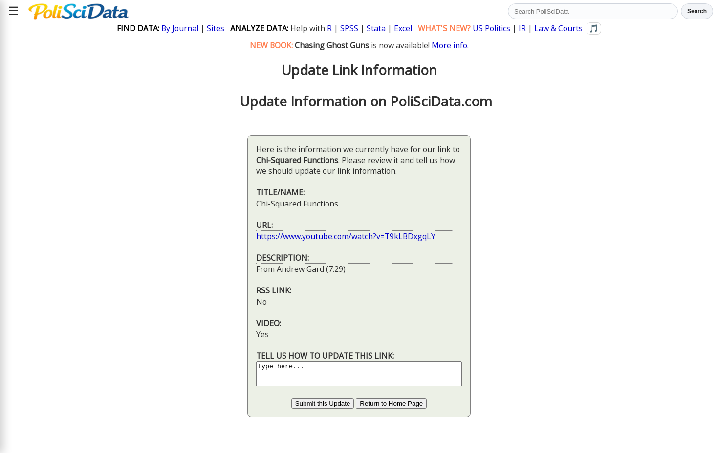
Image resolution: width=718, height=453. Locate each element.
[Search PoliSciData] (593, 11)
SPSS (349, 28)
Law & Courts (558, 28)
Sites (215, 28)
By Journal (179, 28)
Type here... (359, 376)
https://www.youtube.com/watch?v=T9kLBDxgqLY (333, 236)
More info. (450, 45)
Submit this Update (322, 408)
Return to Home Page (391, 408)
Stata (376, 28)
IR (522, 28)
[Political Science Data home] (78, 11)
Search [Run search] (697, 11)
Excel (403, 28)
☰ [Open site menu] (13, 11)
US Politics (491, 28)
